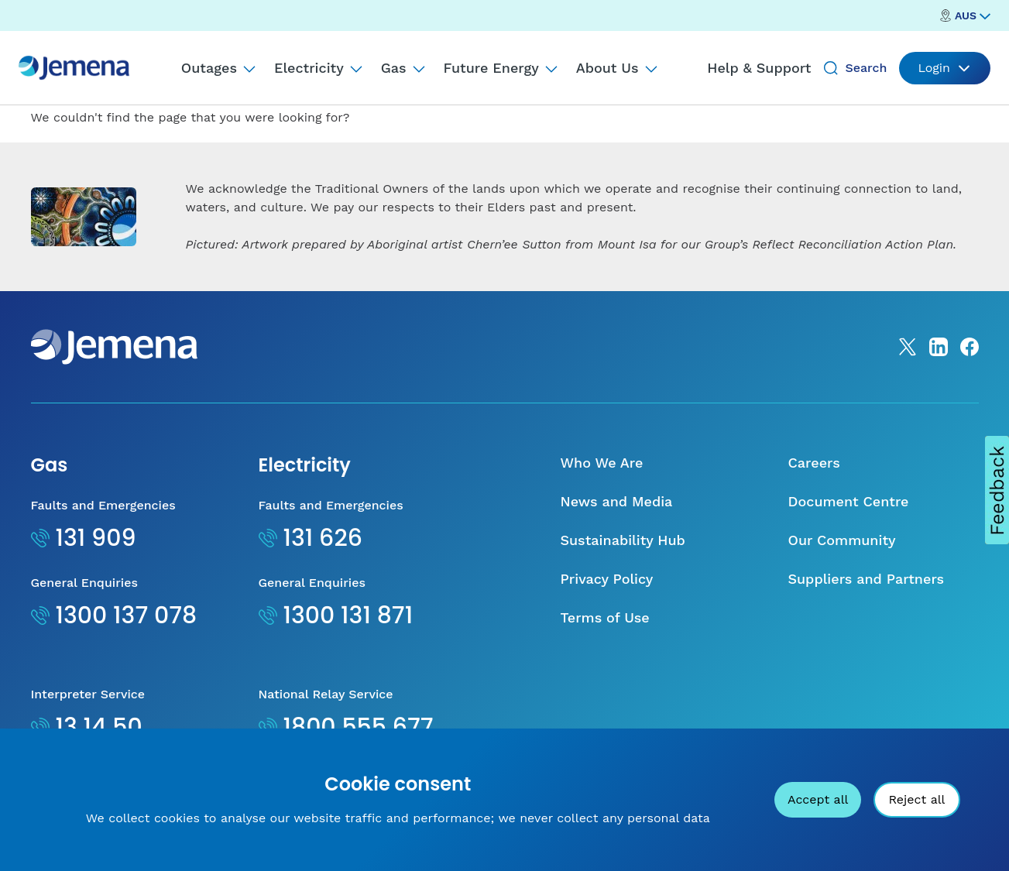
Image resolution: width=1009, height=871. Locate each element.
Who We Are (602, 462)
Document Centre (848, 501)
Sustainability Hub (623, 540)
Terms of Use (605, 617)
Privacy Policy (607, 579)
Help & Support (759, 68)
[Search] (831, 68)
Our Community (842, 540)
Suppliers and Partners (866, 579)
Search (866, 67)
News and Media (617, 501)
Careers (814, 462)
